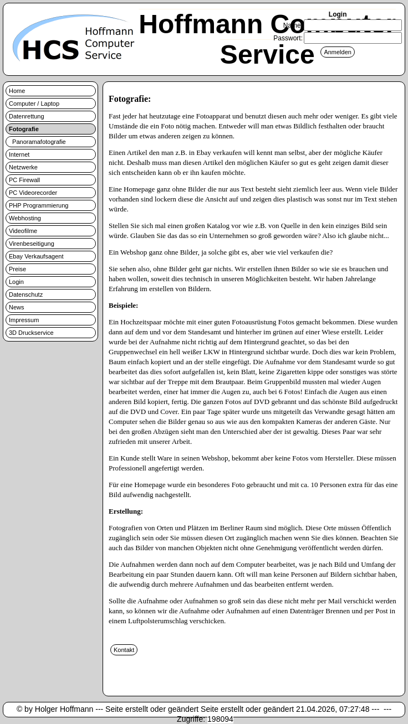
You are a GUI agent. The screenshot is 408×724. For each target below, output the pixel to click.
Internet (19, 154)
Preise (17, 269)
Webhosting (25, 218)
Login (16, 281)
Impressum (24, 320)
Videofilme (23, 230)
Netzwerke (23, 167)
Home (17, 90)
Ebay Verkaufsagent (36, 256)
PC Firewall (24, 180)
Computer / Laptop (34, 103)
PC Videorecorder (33, 192)
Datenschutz (26, 294)
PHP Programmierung (38, 205)
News (16, 307)
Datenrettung (26, 116)
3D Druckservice (31, 332)
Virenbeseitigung (31, 243)
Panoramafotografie (37, 141)
